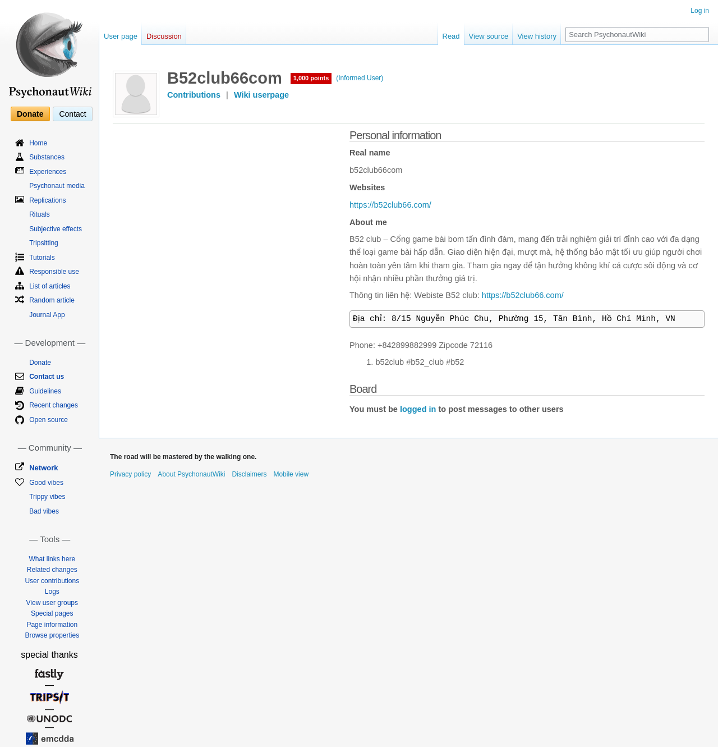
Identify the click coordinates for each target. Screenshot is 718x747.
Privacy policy (130, 474)
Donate (30, 113)
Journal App (47, 315)
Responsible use (54, 272)
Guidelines (45, 391)
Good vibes (46, 483)
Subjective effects (55, 229)
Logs (52, 591)
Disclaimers (249, 474)
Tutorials (42, 258)
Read (451, 36)
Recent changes (53, 405)
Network (43, 468)
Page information (51, 625)
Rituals (39, 214)
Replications (47, 200)
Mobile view (291, 474)
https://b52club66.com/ (390, 204)
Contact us (46, 377)
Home (38, 143)
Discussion (164, 36)
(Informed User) (359, 78)
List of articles (49, 286)
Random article (52, 300)
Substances (47, 157)
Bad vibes (44, 511)
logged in (418, 409)
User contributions (52, 581)
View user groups (52, 603)
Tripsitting (43, 243)
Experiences (47, 172)
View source (489, 36)
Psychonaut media (57, 186)
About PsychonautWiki (191, 474)
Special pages (52, 613)
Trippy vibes (47, 497)
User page (120, 36)
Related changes (52, 570)
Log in (700, 11)
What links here (52, 559)
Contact (72, 113)
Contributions (193, 94)
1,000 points (311, 78)
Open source (48, 420)
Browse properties (52, 635)
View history (536, 36)
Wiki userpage (261, 94)
